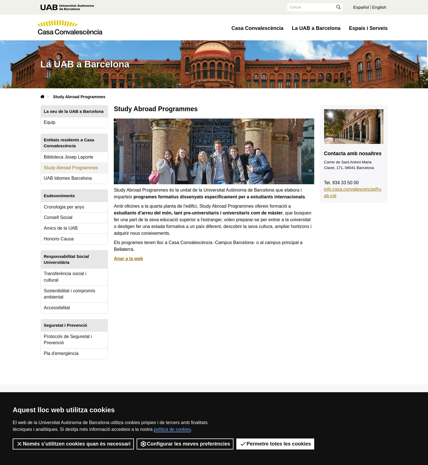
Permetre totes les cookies (275, 443)
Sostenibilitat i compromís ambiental (69, 294)
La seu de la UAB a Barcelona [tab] (74, 111)
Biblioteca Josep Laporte (68, 157)
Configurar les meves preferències (185, 443)
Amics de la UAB (61, 228)
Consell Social (58, 217)
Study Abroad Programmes (71, 167)
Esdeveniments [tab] (59, 195)
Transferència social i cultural (65, 276)
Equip (49, 122)
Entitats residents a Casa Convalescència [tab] (69, 142)
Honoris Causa (59, 238)
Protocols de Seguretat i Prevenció (68, 339)
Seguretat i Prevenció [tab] (65, 325)
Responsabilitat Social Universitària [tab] (66, 259)
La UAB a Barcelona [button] (316, 28)
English (379, 7)
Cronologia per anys (64, 207)
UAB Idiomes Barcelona (68, 178)
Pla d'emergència (61, 353)
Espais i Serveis (368, 28)
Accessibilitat (57, 307)
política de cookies (172, 429)
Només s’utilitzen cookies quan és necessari (73, 443)
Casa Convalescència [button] (257, 28)
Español (360, 7)
